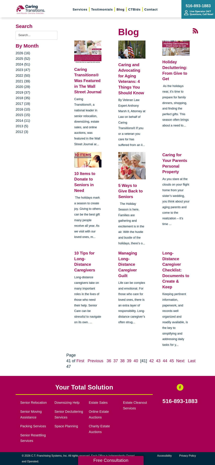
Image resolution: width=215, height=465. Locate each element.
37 (115, 361)
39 (129, 361)
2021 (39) (23, 81)
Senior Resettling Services (33, 438)
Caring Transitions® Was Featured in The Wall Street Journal (87, 80)
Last (191, 361)
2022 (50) (23, 75)
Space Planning (66, 426)
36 (109, 361)
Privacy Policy (187, 455)
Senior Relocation (33, 402)
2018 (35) (23, 98)
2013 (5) (22, 126)
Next (180, 361)
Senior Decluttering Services (69, 414)
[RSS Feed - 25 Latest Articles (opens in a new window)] (195, 30)
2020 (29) (23, 87)
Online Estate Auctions (99, 414)
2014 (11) (23, 120)
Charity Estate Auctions (99, 429)
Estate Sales (98, 402)
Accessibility (164, 455)
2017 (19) (23, 103)
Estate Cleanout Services (135, 405)
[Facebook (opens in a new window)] (180, 387)
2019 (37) (23, 92)
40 (136, 361)
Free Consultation (110, 460)
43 (158, 361)
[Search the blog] (36, 35)
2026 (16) (23, 53)
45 (171, 361)
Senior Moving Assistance (31, 414)
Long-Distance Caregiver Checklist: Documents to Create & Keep (175, 270)
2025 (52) (23, 58)
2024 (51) (23, 64)
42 (151, 361)
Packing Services (33, 426)
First (80, 361)
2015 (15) (23, 115)
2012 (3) (22, 132)
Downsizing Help (67, 402)
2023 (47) (23, 70)
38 (122, 361)
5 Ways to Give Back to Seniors (130, 191)
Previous (95, 361)
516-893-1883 (180, 401)
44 (165, 361)
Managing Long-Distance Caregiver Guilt (127, 264)
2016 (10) (23, 109)
